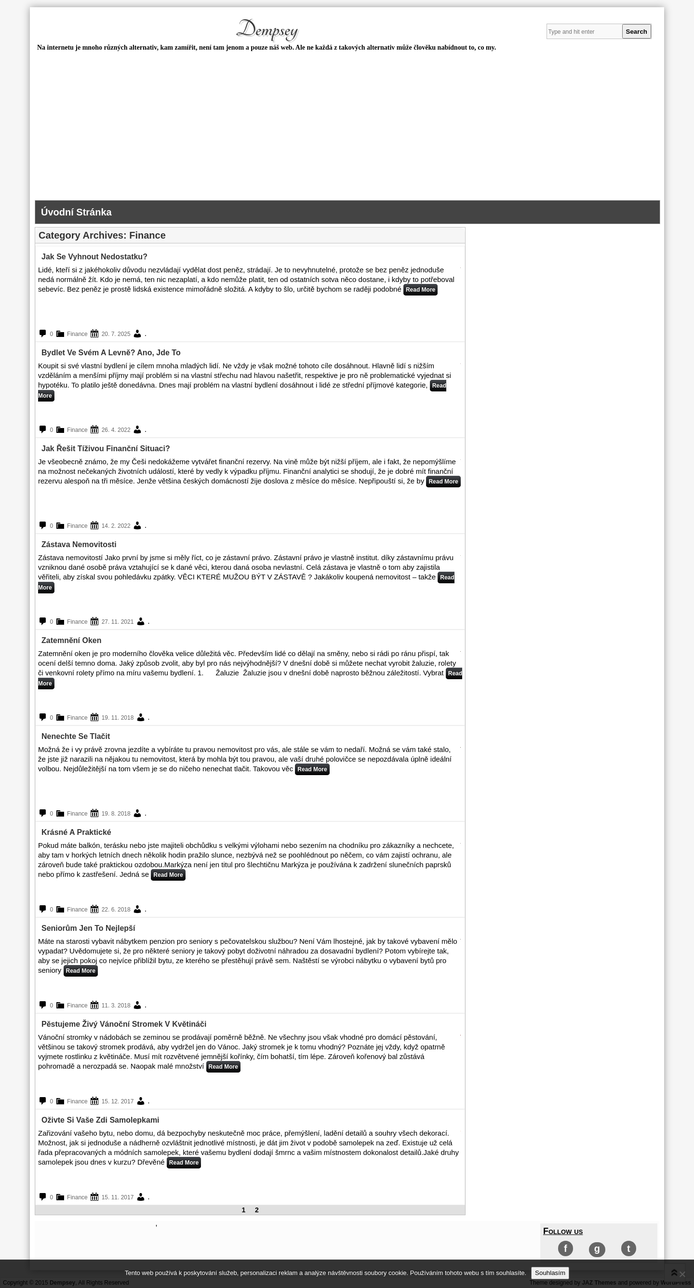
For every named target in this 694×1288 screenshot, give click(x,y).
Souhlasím (550, 1272)
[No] (682, 1274)
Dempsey (266, 29)
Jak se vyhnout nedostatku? (94, 257)
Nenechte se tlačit (75, 736)
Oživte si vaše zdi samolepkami (100, 1120)
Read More (420, 289)
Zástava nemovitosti (79, 544)
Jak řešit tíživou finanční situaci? (105, 448)
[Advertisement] (347, 127)
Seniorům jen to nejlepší (88, 928)
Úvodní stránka (76, 212)
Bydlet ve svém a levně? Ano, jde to (111, 353)
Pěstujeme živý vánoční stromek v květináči (123, 1024)
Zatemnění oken (71, 640)
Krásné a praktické (76, 832)
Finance (77, 334)
